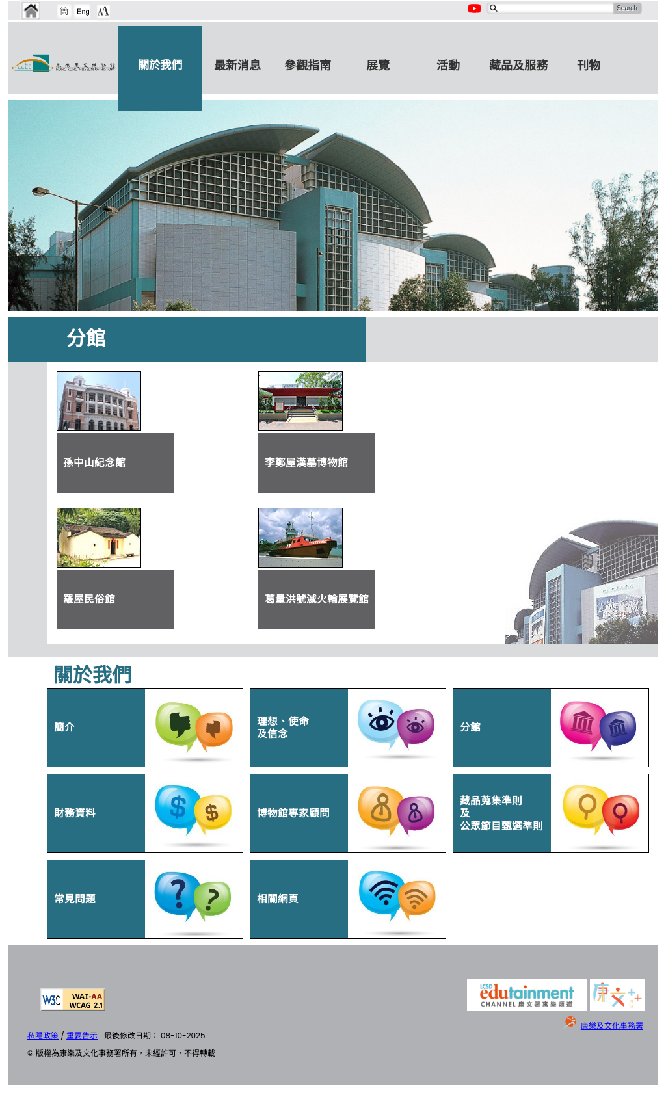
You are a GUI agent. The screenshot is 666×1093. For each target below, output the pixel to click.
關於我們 (160, 65)
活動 (448, 65)
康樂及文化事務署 (612, 1025)
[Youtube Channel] (475, 15)
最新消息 (237, 65)
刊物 (588, 65)
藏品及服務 (518, 65)
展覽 (378, 65)
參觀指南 (307, 65)
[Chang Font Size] (103, 11)
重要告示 (82, 1035)
